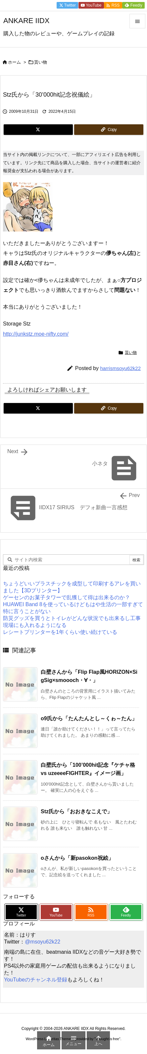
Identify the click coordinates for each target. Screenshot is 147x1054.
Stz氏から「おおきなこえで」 (76, 811)
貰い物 (40, 62)
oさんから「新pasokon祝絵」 (77, 858)
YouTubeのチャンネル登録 (35, 979)
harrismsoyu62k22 (120, 368)
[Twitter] (38, 129)
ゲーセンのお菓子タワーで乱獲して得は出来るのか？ (66, 597)
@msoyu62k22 (42, 942)
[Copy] (108, 129)
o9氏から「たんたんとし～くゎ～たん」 (89, 718)
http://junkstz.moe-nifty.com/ (36, 334)
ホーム (14, 62)
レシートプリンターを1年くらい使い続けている (60, 632)
